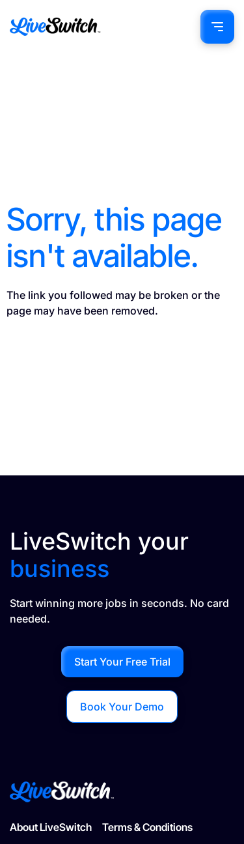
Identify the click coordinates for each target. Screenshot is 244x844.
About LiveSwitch (51, 827)
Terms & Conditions (147, 827)
